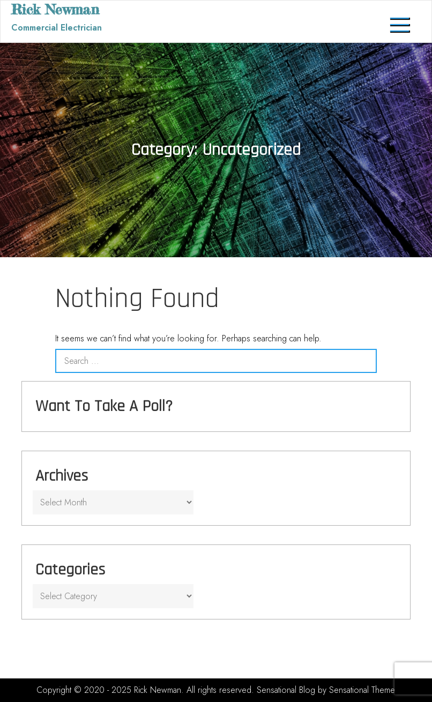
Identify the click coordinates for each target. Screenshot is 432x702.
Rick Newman (55, 9)
